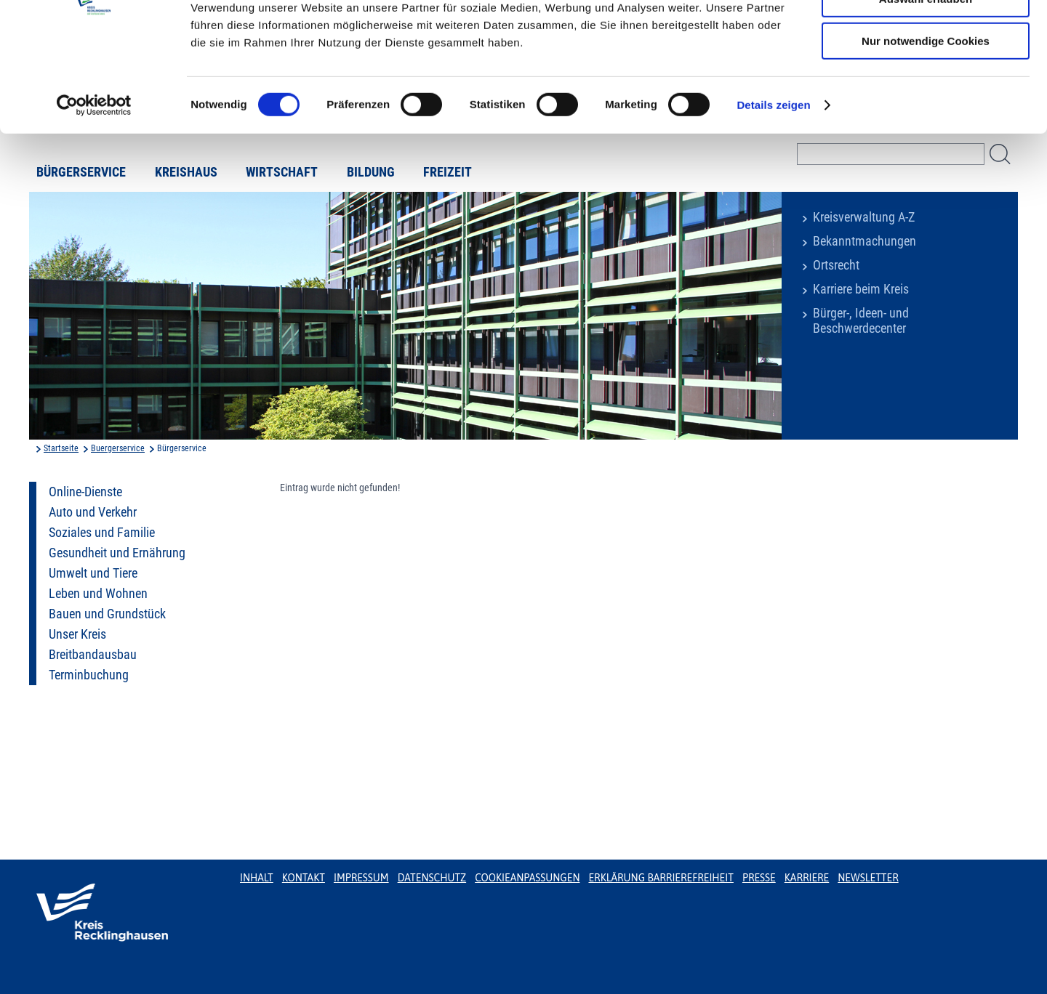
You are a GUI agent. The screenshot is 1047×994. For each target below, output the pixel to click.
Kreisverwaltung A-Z (864, 217)
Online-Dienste (85, 492)
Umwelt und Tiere (93, 573)
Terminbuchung (89, 675)
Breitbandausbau (93, 654)
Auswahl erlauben (925, 79)
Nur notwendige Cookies (926, 121)
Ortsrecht (836, 265)
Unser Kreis (77, 634)
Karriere (807, 878)
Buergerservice (118, 448)
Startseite (61, 448)
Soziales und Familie (102, 532)
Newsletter (868, 878)
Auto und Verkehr (93, 512)
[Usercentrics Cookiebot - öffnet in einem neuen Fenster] (94, 185)
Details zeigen (773, 185)
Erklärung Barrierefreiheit (660, 878)
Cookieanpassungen (527, 878)
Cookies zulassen (925, 36)
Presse (759, 878)
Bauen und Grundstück (107, 614)
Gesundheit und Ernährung (117, 553)
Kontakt (303, 878)
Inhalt (256, 878)
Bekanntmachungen (864, 241)
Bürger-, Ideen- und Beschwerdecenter (861, 321)
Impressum (361, 878)
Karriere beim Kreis (861, 289)
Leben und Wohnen (98, 593)
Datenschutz (432, 878)
